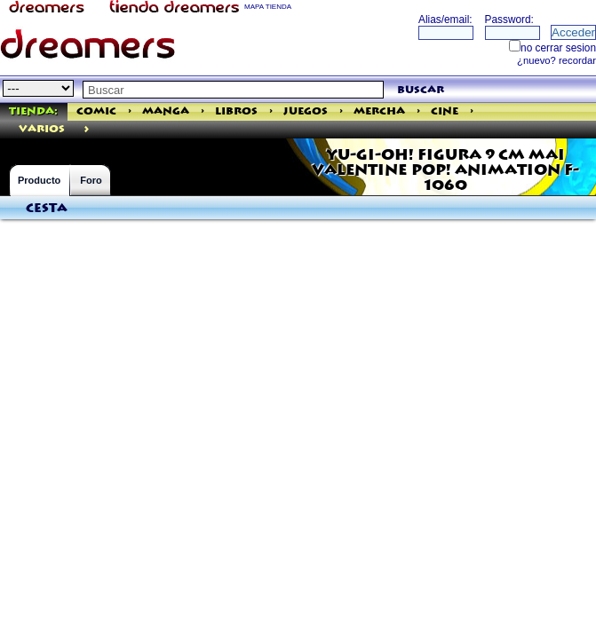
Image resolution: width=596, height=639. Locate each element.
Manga (165, 111)
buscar (420, 90)
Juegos (305, 111)
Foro (90, 180)
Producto (39, 180)
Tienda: (33, 111)
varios (42, 129)
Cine (444, 111)
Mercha (379, 111)
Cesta (47, 208)
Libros (236, 111)
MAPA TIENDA (267, 7)
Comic (96, 111)
